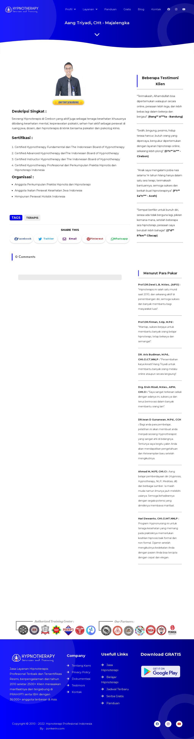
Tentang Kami (81, 666)
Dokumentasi (81, 678)
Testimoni (78, 684)
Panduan (113, 703)
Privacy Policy (81, 672)
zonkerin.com (54, 728)
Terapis (32, 217)
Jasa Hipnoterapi (109, 667)
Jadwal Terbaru (117, 689)
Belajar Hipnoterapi (109, 679)
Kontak (77, 690)
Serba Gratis (115, 696)
